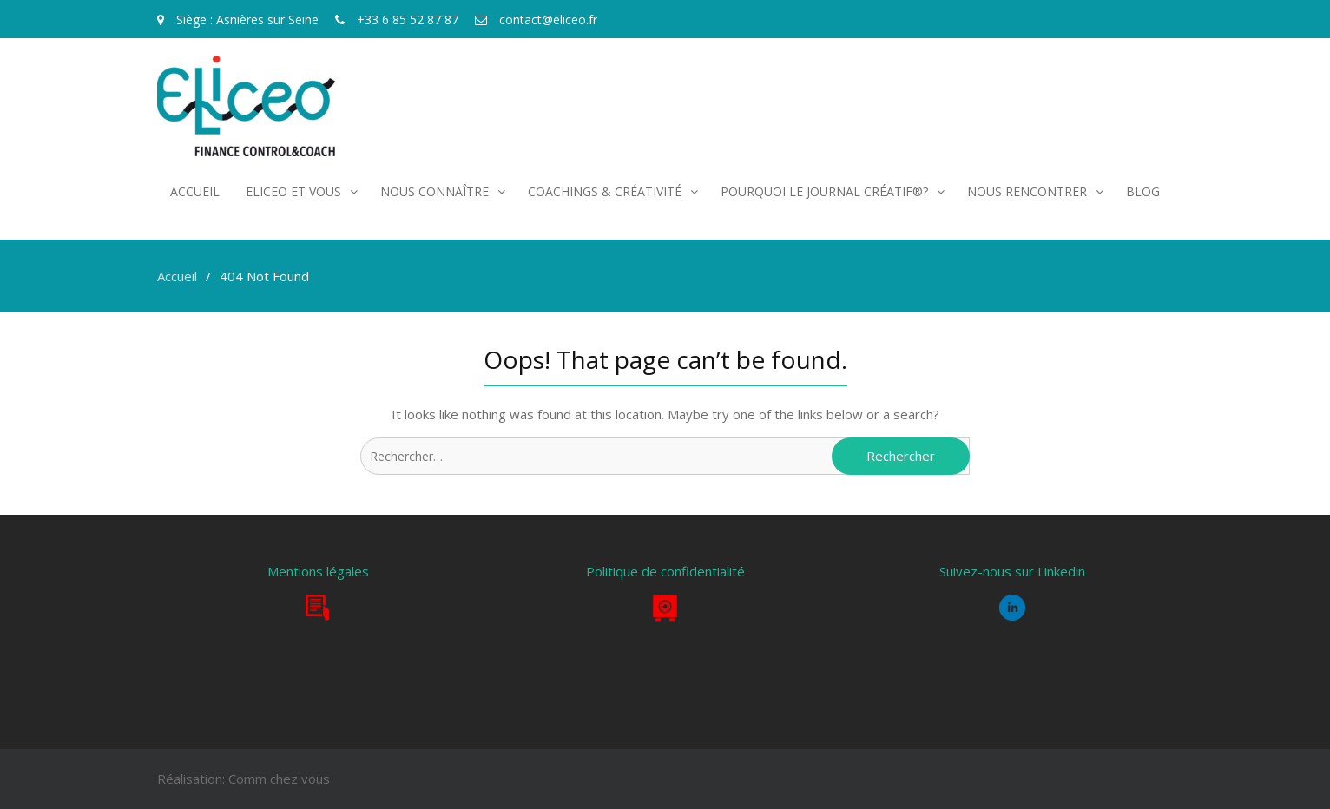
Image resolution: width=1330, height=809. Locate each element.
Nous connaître (434, 191)
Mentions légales (318, 571)
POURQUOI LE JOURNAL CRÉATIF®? (824, 191)
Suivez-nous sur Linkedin (1012, 571)
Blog (1143, 191)
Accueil (195, 191)
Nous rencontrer (1027, 191)
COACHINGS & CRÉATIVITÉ (604, 191)
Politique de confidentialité (665, 571)
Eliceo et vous (293, 191)
